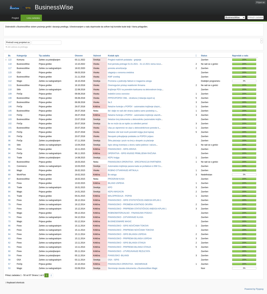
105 (10, 111)
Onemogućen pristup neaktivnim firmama (126, 85)
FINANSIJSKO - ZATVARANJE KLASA (125, 217)
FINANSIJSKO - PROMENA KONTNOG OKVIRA (130, 204)
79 (9, 204)
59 (9, 255)
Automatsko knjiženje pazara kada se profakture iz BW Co (134, 166)
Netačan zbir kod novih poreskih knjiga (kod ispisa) (131, 132)
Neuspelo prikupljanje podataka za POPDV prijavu (131, 136)
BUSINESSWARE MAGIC (120, 221)
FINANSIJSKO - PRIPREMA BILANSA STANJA (129, 247)
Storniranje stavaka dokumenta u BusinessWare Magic (133, 268)
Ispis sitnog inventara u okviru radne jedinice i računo (132, 145)
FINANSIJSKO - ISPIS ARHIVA (122, 149)
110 (10, 89)
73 (9, 221)
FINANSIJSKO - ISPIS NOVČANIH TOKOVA (128, 226)
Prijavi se (260, 2)
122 (10, 60)
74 (9, 217)
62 (9, 243)
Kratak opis (113, 55)
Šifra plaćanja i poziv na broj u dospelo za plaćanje (131, 140)
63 (9, 238)
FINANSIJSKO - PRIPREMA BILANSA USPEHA (130, 238)
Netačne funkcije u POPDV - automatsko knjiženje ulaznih (134, 115)
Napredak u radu (240, 55)
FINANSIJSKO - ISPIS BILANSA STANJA (127, 243)
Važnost (97, 55)
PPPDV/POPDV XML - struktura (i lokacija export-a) (131, 98)
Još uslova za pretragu (17, 47)
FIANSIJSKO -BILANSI (118, 255)
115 (10, 72)
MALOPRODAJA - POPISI (120, 196)
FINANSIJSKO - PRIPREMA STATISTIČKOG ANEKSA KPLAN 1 (137, 209)
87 (9, 179)
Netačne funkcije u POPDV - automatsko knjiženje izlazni (134, 106)
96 (9, 145)
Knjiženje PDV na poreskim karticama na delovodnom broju (135, 89)
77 (9, 209)
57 (9, 264)
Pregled (15, 18)
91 (9, 166)
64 (9, 234)
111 (10, 85)
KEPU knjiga (113, 157)
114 (10, 77)
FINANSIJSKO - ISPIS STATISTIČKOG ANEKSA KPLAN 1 (134, 200)
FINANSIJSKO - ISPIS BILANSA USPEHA (127, 234)
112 (10, 81)
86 (9, 183)
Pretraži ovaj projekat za (17, 42)
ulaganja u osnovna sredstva (121, 72)
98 (9, 140)
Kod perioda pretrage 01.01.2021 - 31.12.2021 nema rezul (134, 64)
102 (10, 123)
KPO (110, 187)
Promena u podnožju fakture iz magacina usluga (130, 81)
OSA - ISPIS (113, 260)
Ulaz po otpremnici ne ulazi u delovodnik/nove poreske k (133, 128)
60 (9, 251)
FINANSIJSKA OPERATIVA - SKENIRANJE (127, 264)
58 (9, 260)
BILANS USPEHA (116, 183)
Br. (9, 55)
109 (10, 94)
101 (10, 128)
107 (10, 102)
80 (9, 200)
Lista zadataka (33, 18)
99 (9, 136)
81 (9, 196)
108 (10, 98)
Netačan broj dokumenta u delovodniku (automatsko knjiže (134, 119)
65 (9, 230)
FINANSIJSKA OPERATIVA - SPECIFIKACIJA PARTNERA (134, 162)
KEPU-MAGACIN (116, 191)
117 (10, 68)
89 (9, 174)
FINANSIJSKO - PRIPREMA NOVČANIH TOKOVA (131, 230)
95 (9, 149)
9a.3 (110, 102)
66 (9, 226)
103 (10, 119)
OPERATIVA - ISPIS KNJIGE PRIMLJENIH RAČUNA (132, 153)
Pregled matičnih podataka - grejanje (124, 60)
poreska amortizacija (117, 68)
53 (9, 268)
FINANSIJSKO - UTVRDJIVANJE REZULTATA (129, 251)
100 (10, 132)
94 (9, 153)
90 (9, 170)
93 (9, 157)
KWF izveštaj (114, 77)
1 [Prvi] (46, 275)
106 (10, 106)
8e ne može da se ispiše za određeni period (127, 123)
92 (9, 162)
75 (9, 213)
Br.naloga (112, 174)
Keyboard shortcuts (14, 282)
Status (204, 55)
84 (9, 191)
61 (9, 247)
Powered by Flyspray (254, 289)
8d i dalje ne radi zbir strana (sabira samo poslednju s (132, 111)
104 (10, 115)
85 (9, 187)
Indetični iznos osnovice (119, 94)
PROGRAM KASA (116, 179)
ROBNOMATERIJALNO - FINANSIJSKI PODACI (130, 213)
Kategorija (22, 55)
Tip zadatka (44, 55)
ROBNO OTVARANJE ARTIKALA (123, 170)
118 (10, 64)
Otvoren (79, 55)
